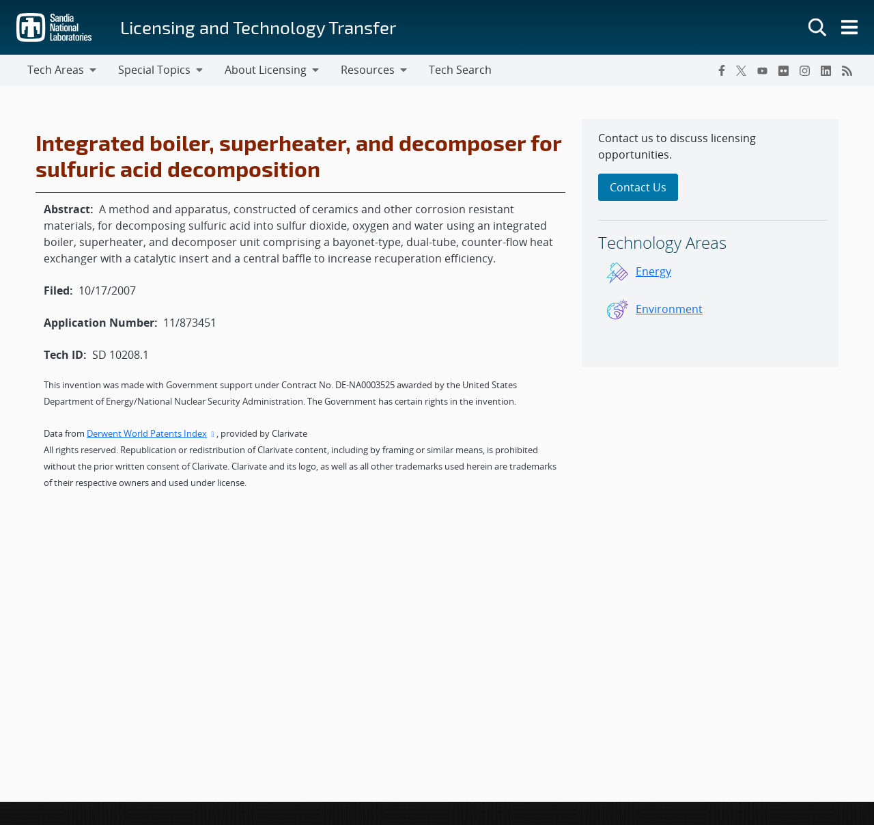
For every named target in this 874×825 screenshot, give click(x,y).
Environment (669, 308)
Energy (653, 271)
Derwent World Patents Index (151, 433)
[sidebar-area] (710, 243)
